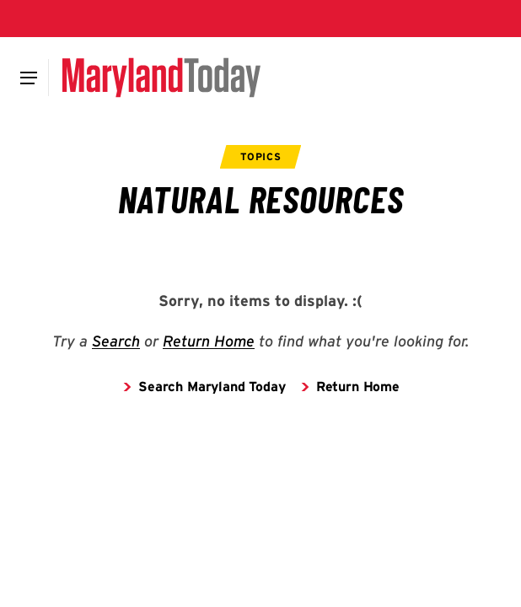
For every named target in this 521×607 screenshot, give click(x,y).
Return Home (209, 341)
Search (116, 341)
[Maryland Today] (161, 77)
